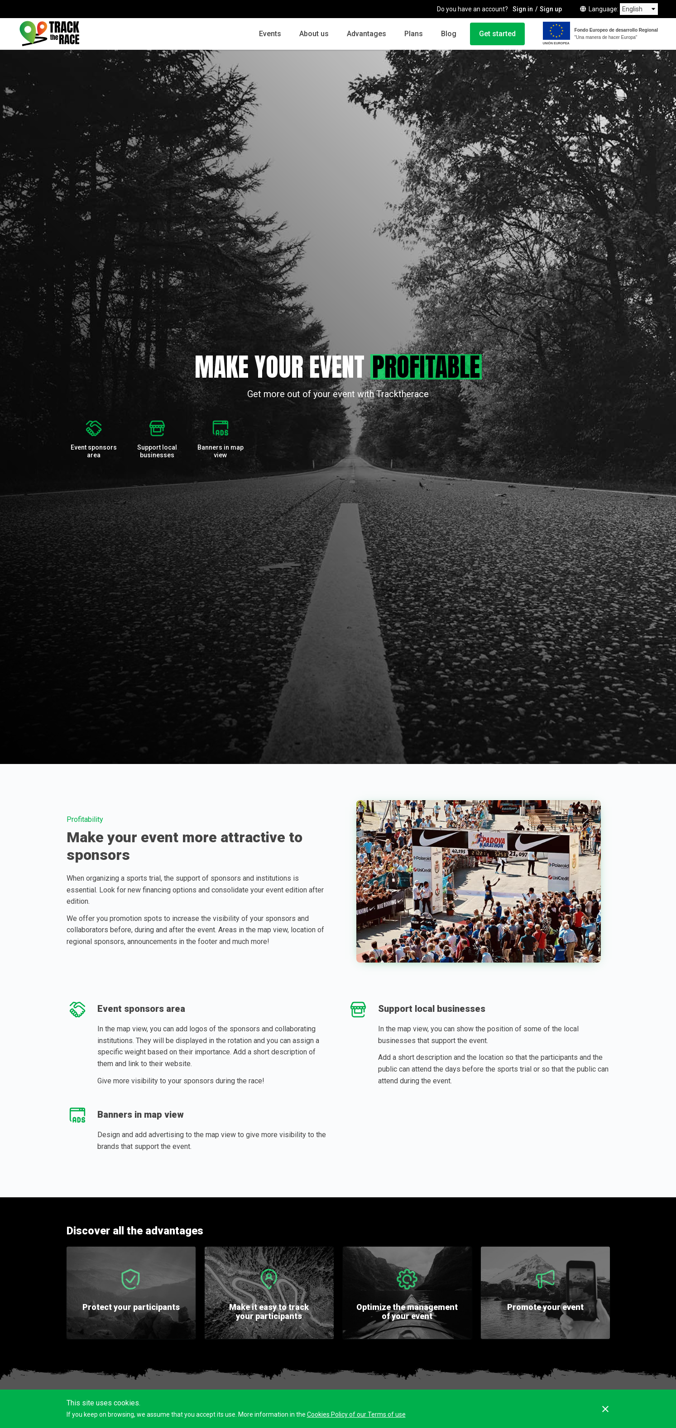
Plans (413, 33)
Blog (448, 33)
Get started (497, 33)
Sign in (523, 9)
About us (314, 33)
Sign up (551, 9)
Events (270, 33)
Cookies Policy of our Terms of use (356, 1414)
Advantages (366, 33)
